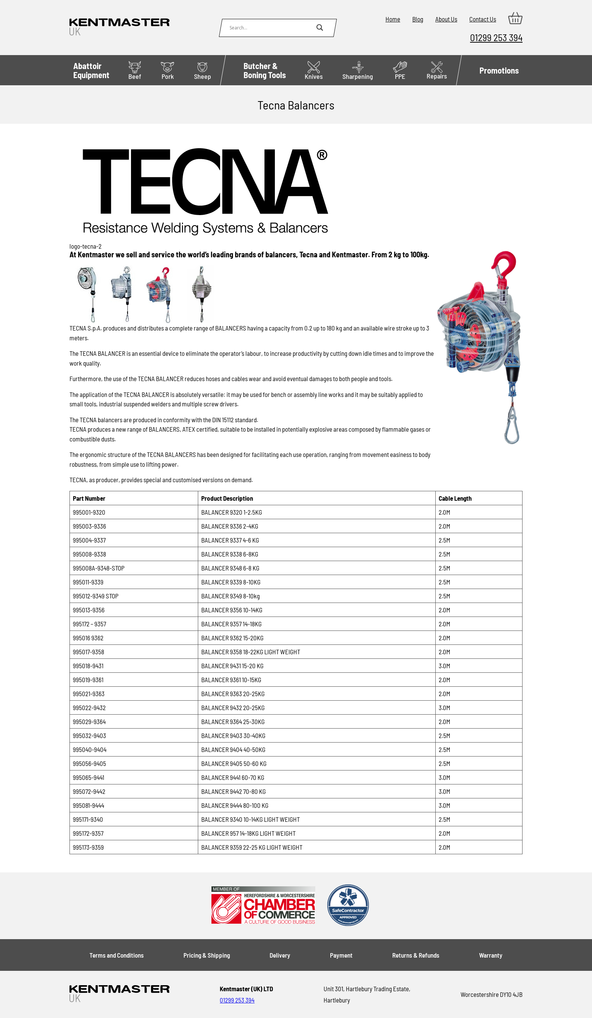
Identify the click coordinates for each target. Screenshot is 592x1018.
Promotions (499, 70)
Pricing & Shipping (206, 955)
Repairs (437, 71)
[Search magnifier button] (319, 27)
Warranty (491, 955)
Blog (417, 19)
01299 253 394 (496, 37)
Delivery (280, 955)
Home (392, 19)
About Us (446, 19)
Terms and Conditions (116, 955)
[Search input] (271, 27)
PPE (400, 70)
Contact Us (482, 19)
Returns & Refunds (415, 955)
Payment (341, 955)
